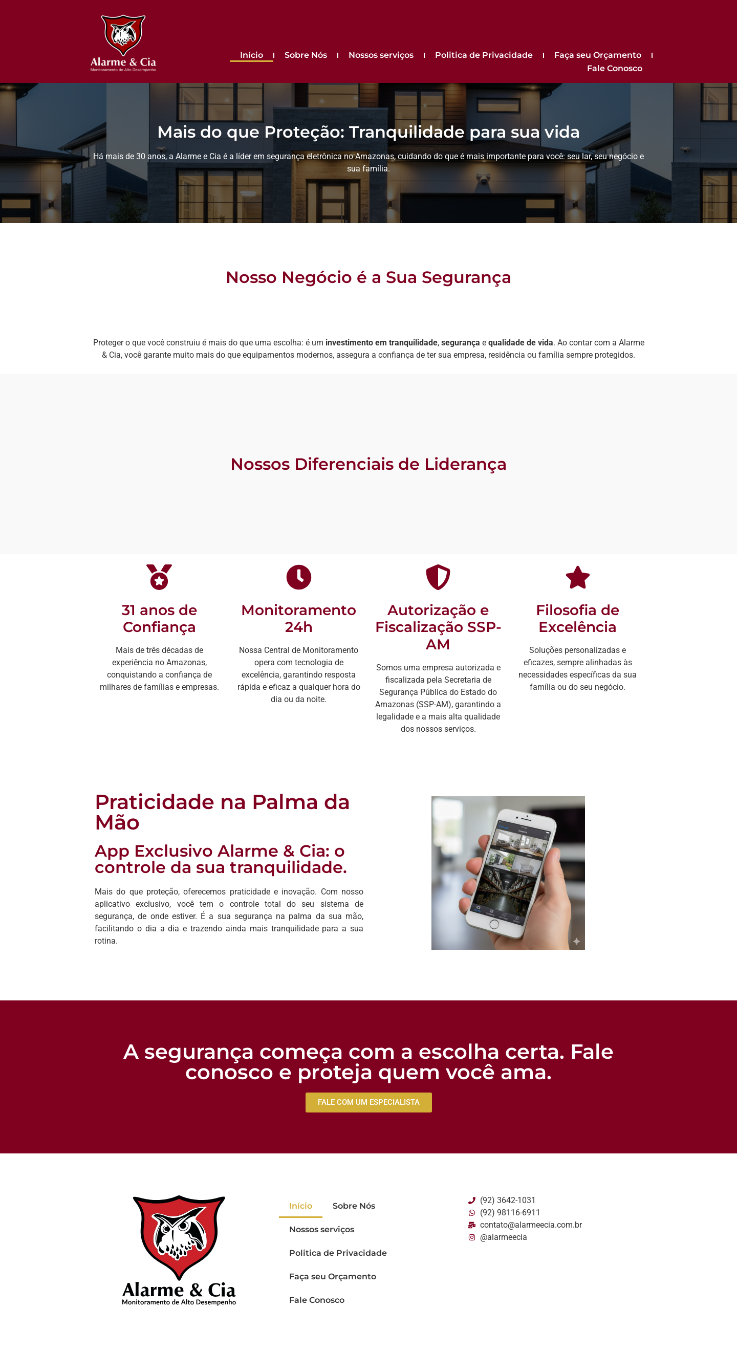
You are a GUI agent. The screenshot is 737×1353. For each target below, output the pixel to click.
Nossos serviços (381, 55)
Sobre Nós (306, 55)
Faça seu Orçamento (597, 55)
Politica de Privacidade (484, 55)
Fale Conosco (614, 68)
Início (251, 55)
